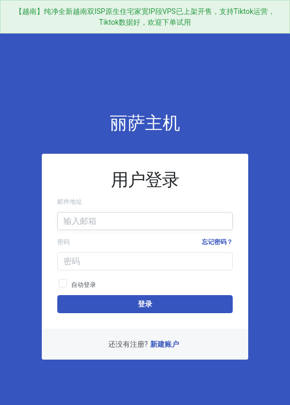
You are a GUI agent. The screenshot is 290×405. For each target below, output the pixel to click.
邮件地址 (69, 201)
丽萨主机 (145, 122)
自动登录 (77, 283)
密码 (63, 242)
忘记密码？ (217, 242)
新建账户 (164, 344)
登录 (145, 304)
